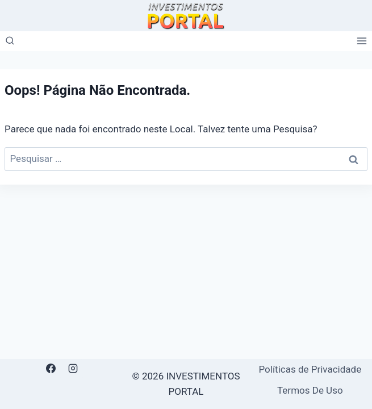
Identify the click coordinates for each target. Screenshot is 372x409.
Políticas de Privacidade (309, 369)
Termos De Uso (310, 390)
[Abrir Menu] (361, 41)
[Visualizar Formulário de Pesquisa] (10, 41)
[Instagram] (73, 368)
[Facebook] (51, 368)
